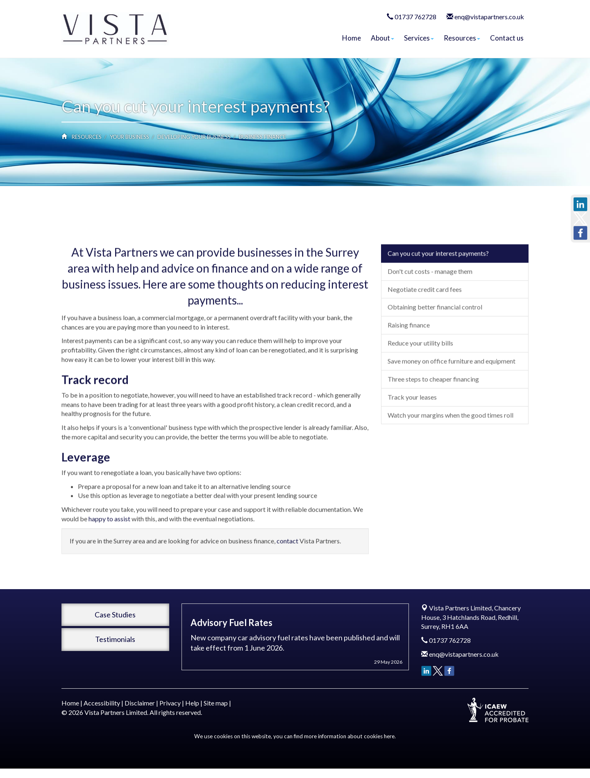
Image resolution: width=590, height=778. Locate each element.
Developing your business (194, 137)
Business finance (262, 137)
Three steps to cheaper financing (433, 434)
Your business (129, 137)
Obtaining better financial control (435, 362)
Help (192, 703)
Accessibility (102, 703)
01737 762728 (415, 16)
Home (351, 38)
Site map (216, 703)
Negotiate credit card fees (425, 344)
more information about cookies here (349, 736)
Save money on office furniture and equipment (451, 416)
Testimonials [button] (115, 639)
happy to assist (109, 574)
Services (419, 38)
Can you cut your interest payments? (438, 308)
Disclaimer (140, 703)
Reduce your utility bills (420, 398)
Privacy (170, 703)
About (382, 38)
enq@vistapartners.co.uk (489, 16)
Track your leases (412, 452)
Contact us (507, 38)
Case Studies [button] (115, 614)
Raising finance (409, 380)
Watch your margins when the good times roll (450, 470)
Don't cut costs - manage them (430, 326)
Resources (462, 38)
